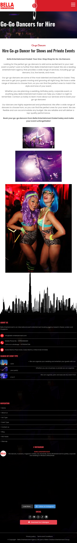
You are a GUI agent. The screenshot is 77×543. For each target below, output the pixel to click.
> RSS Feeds (4, 437)
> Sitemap (3, 441)
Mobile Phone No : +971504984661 (16, 341)
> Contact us (4, 427)
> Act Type (3, 417)
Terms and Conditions (45, 536)
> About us (4, 413)
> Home (3, 408)
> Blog (2, 432)
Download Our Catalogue (38, 522)
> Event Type (4, 422)
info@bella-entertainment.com (16, 336)
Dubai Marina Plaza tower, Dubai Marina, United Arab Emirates (26, 350)
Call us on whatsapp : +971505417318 (17, 344)
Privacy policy (31, 536)
